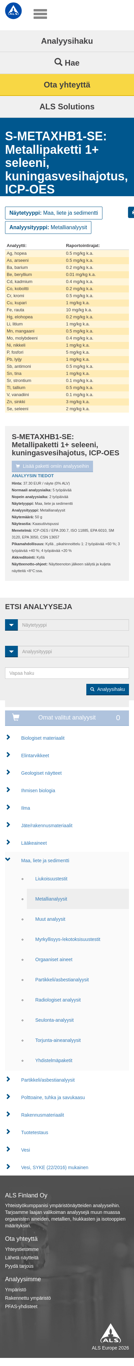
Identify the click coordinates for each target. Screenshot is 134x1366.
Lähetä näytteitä (22, 1257)
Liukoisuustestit (51, 878)
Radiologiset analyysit (58, 1000)
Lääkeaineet (34, 843)
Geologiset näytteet (41, 773)
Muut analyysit (50, 919)
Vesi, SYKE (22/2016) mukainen (54, 1167)
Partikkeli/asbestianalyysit (62, 979)
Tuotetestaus (34, 1132)
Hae (67, 62)
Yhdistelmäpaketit (54, 1060)
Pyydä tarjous (19, 1266)
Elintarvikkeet (35, 755)
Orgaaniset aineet (54, 959)
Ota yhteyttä (67, 84)
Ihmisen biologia (38, 790)
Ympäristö (15, 1289)
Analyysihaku (67, 40)
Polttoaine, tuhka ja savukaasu (53, 1097)
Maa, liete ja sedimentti (45, 860)
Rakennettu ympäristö (28, 1298)
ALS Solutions (67, 106)
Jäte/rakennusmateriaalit (47, 825)
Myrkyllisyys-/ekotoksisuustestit (67, 939)
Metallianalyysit (51, 899)
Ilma (25, 808)
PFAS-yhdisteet (21, 1306)
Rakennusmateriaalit (42, 1115)
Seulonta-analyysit (54, 1020)
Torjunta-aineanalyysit (58, 1040)
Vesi (25, 1150)
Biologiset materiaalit (42, 738)
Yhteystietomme (22, 1249)
